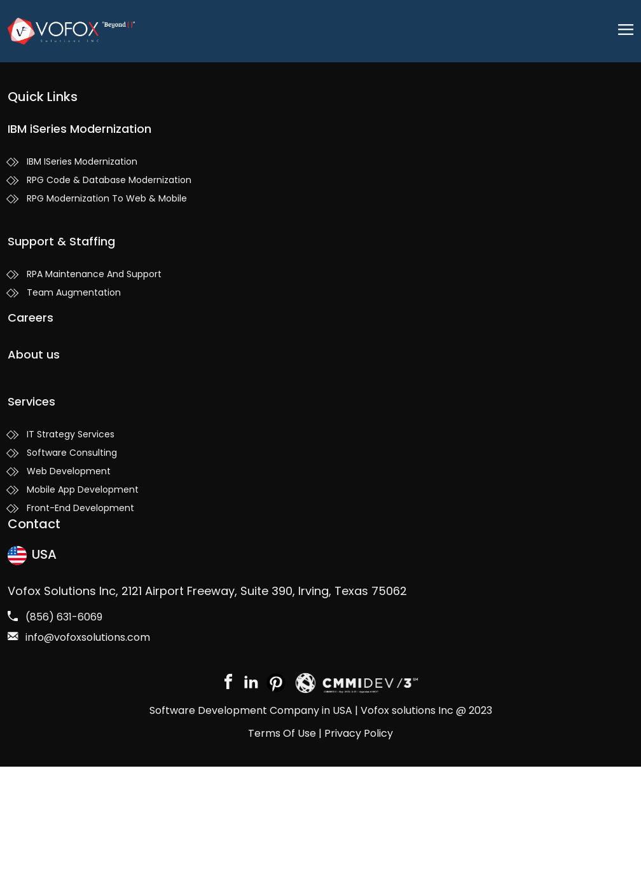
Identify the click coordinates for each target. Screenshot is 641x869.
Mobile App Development (83, 489)
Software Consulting (72, 452)
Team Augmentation (74, 292)
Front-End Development (80, 508)
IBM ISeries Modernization (82, 161)
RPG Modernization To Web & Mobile (107, 198)
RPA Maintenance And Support (94, 274)
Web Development (69, 471)
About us (34, 354)
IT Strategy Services (70, 434)
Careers (30, 317)
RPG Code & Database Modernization (109, 180)
